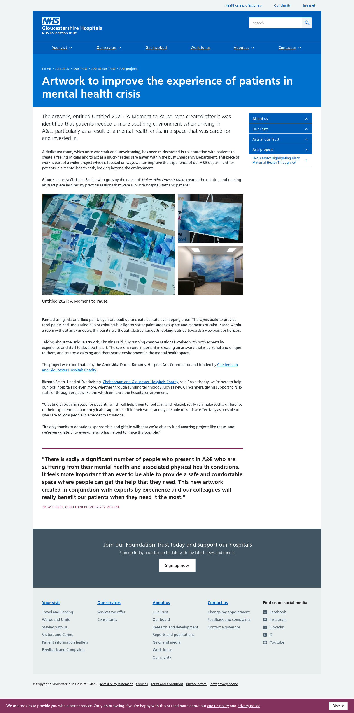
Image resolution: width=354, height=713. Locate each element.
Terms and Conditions (167, 684)
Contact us (218, 602)
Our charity (282, 5)
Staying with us (54, 627)
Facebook (274, 612)
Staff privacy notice (224, 684)
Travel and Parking (57, 612)
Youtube (273, 642)
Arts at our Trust (103, 69)
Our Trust (80, 69)
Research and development (175, 627)
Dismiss (338, 706)
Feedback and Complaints (63, 649)
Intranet (309, 5)
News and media (166, 642)
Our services (109, 602)
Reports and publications (173, 634)
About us (62, 69)
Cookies (142, 684)
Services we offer (111, 612)
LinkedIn (273, 627)
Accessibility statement (116, 684)
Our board (161, 619)
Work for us (162, 649)
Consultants (107, 619)
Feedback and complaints (229, 619)
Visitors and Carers (57, 634)
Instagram (274, 619)
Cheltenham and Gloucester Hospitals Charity (140, 382)
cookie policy (218, 706)
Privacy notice (196, 684)
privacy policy (248, 706)
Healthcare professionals (243, 5)
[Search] (307, 22)
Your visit (51, 602)
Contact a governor (224, 627)
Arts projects (128, 69)
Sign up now (177, 565)
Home (46, 69)
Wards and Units (56, 619)
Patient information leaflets (65, 642)
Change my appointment (229, 612)
